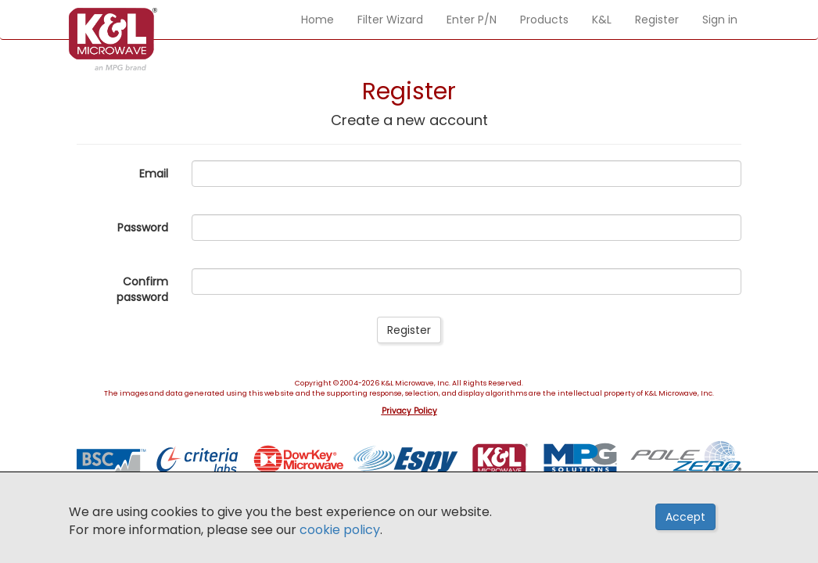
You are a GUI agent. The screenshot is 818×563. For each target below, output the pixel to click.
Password (142, 227)
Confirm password (142, 289)
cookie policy (340, 530)
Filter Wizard (390, 19)
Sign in (719, 19)
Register (657, 19)
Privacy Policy (409, 411)
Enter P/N (472, 19)
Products (544, 19)
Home (317, 19)
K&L (602, 19)
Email (153, 173)
